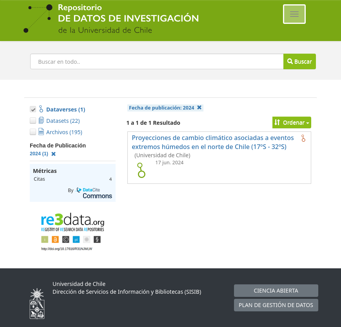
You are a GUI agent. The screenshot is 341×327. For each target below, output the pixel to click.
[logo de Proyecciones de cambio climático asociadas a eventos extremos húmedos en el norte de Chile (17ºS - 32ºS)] (141, 170)
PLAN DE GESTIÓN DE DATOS (276, 305)
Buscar (299, 61)
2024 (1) (43, 153)
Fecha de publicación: (165, 107)
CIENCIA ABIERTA (276, 290)
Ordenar (291, 122)
